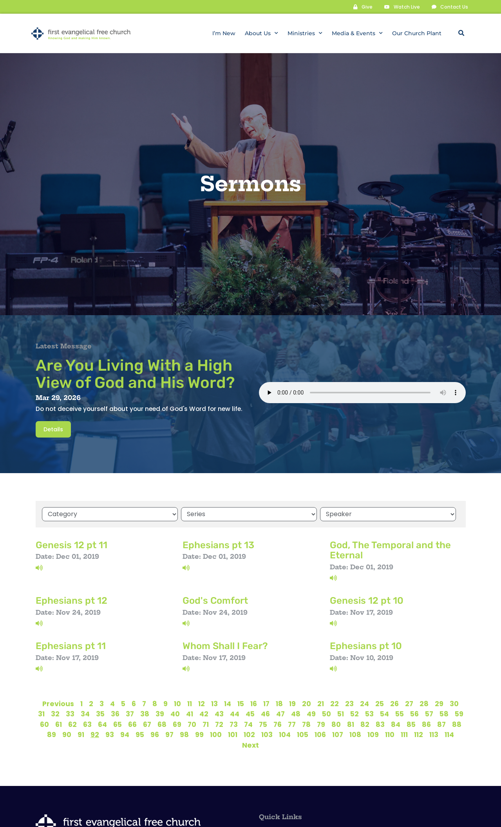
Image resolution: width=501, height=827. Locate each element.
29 (439, 703)
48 (295, 713)
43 (219, 713)
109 (373, 734)
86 (426, 724)
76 (277, 724)
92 (94, 734)
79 (321, 724)
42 (203, 713)
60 (44, 724)
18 (279, 703)
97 (169, 734)
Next (250, 745)
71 (206, 724)
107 (337, 734)
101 (232, 734)
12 (201, 703)
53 (369, 713)
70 (192, 724)
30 (454, 703)
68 (161, 724)
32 (55, 713)
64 (102, 724)
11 (189, 703)
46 (265, 713)
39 (160, 713)
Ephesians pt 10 (366, 645)
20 (306, 703)
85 (411, 724)
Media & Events (357, 33)
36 (115, 713)
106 (320, 734)
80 (336, 724)
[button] (461, 33)
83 (380, 724)
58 (444, 713)
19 (292, 703)
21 (320, 703)
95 (140, 734)
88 (456, 724)
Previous (58, 703)
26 (394, 703)
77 (292, 724)
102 (249, 734)
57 (429, 713)
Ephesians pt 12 (71, 600)
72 (219, 724)
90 (66, 734)
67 (147, 724)
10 (177, 703)
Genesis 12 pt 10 (366, 600)
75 (263, 724)
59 (459, 713)
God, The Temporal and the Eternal (390, 549)
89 (51, 734)
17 (266, 703)
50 (326, 713)
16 (253, 703)
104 (285, 734)
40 (175, 713)
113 (433, 734)
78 (306, 724)
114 (449, 734)
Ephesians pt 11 (71, 645)
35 (100, 713)
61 (58, 724)
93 (109, 734)
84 (395, 724)
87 (441, 724)
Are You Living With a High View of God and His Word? (135, 373)
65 (117, 724)
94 (124, 734)
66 (132, 724)
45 (250, 713)
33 (70, 713)
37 (130, 713)
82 (364, 724)
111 (404, 734)
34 (85, 713)
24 (364, 703)
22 (334, 703)
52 (354, 713)
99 (199, 734)
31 (41, 713)
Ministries (305, 33)
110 (389, 734)
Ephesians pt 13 (218, 544)
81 (350, 724)
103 (267, 734)
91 (81, 734)
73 (234, 724)
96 (154, 734)
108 (355, 734)
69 (177, 724)
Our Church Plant (416, 33)
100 (216, 734)
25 (379, 703)
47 (280, 713)
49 (311, 713)
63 (87, 724)
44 (234, 713)
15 (240, 703)
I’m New (223, 33)
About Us (261, 33)
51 (340, 713)
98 (184, 734)
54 (384, 713)
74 (248, 724)
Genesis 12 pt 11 (71, 544)
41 (189, 713)
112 (418, 734)
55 (399, 713)
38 (144, 713)
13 (214, 703)
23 (349, 703)
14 (227, 703)
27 (409, 703)
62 (72, 724)
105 (302, 734)
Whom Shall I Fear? (225, 645)
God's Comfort (215, 600)
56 (414, 713)
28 (424, 703)
